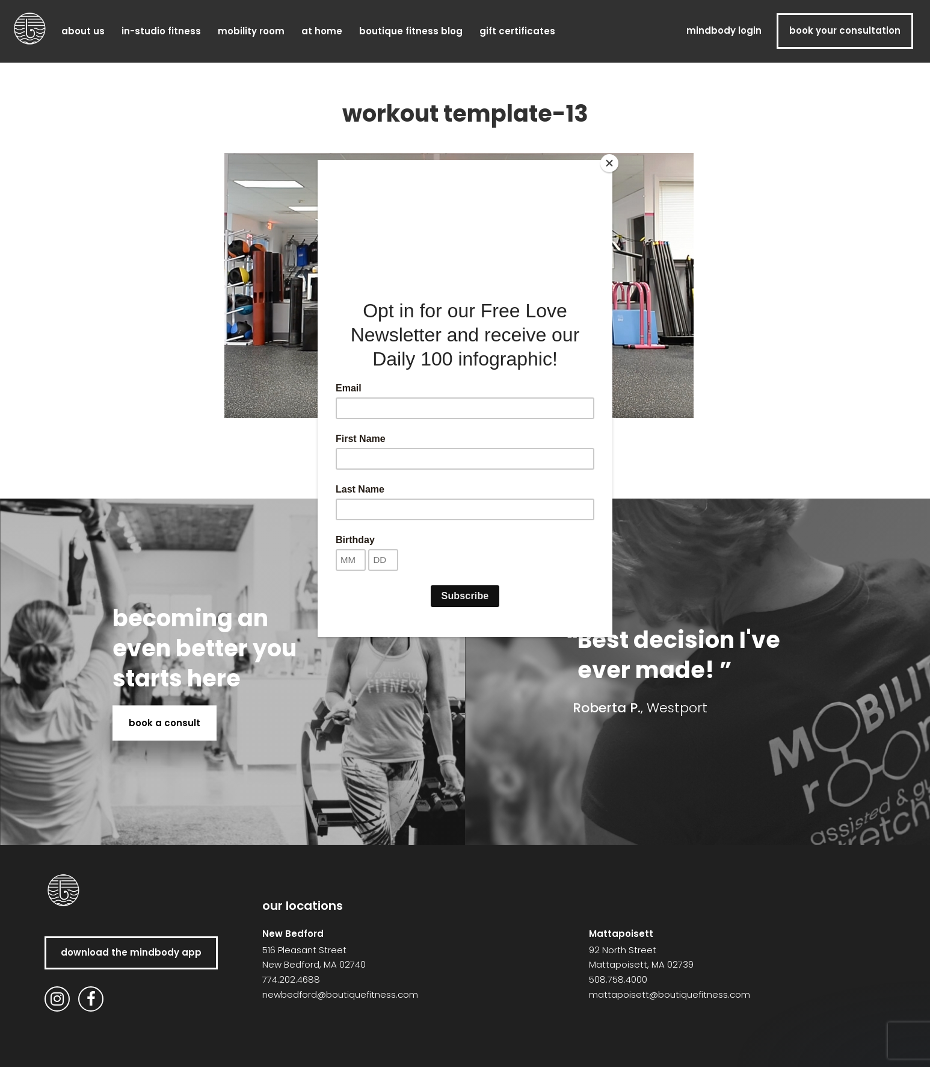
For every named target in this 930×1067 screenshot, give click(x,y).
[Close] (609, 163)
